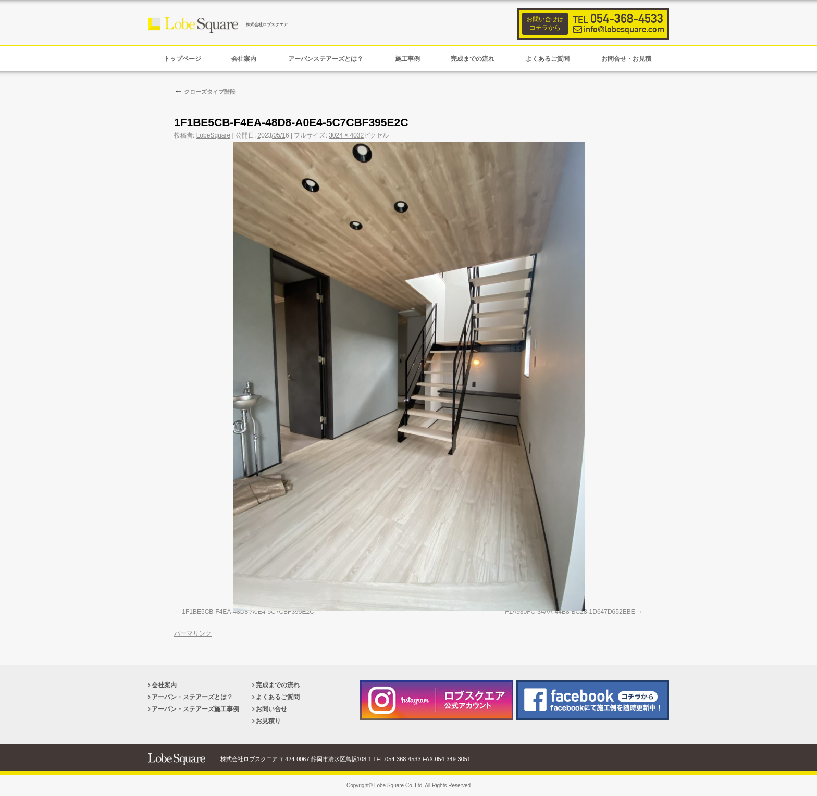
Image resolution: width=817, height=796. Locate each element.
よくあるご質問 (278, 697)
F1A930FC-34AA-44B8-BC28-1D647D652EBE (570, 611)
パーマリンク (193, 633)
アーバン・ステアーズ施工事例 (195, 709)
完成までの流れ (278, 685)
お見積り (268, 721)
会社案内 (164, 685)
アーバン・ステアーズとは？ (192, 697)
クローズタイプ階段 (205, 92)
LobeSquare (213, 135)
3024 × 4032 (346, 135)
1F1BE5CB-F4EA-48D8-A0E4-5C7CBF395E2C (248, 611)
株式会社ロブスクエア (267, 24)
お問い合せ (271, 709)
